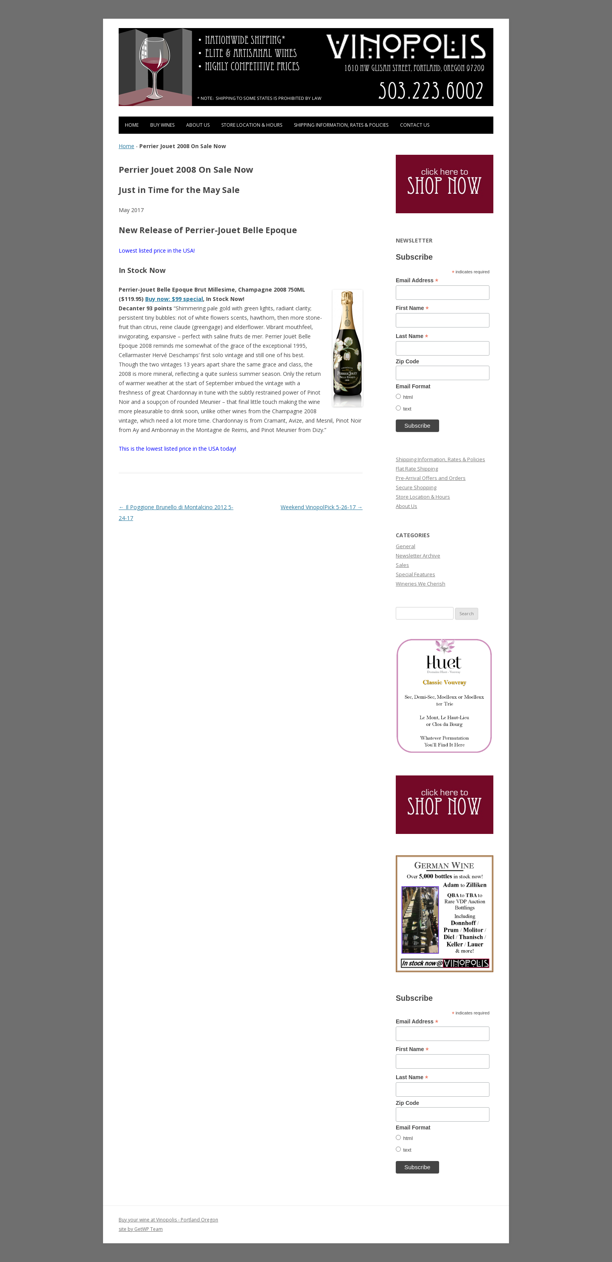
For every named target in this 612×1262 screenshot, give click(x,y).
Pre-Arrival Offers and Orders (431, 477)
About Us (198, 125)
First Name (412, 308)
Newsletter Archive (418, 555)
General (405, 546)
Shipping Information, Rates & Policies (341, 125)
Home (132, 125)
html (408, 397)
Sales (402, 564)
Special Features (415, 574)
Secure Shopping (416, 487)
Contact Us (414, 125)
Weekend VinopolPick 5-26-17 (322, 507)
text (407, 409)
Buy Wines (162, 125)
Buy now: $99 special (174, 299)
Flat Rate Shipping (417, 468)
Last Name (412, 336)
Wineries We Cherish (420, 583)
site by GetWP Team (141, 1229)
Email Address (417, 280)
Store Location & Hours (251, 125)
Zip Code (407, 361)
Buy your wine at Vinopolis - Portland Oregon (168, 1219)
